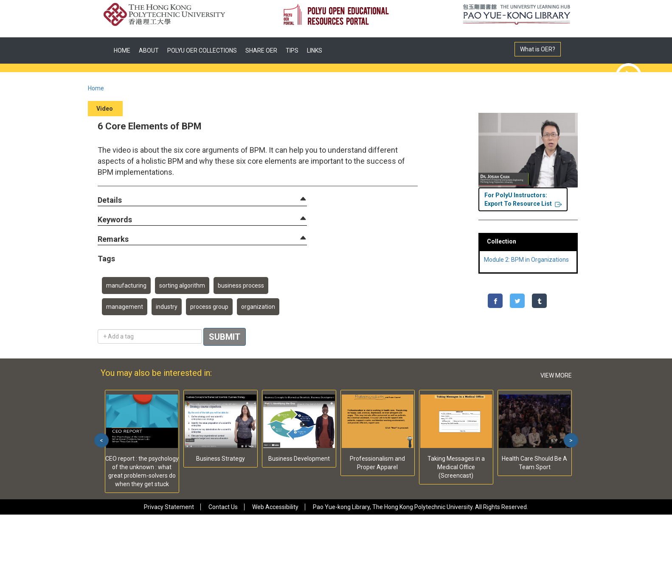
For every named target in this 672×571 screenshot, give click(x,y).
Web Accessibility (275, 507)
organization (258, 306)
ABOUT (149, 50)
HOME (122, 50)
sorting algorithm (182, 285)
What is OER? (537, 49)
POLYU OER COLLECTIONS (202, 50)
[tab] (202, 200)
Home (96, 88)
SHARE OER (261, 50)
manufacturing (126, 285)
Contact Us (223, 507)
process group (209, 306)
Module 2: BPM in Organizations (526, 259)
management (124, 306)
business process (241, 285)
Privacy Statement (169, 507)
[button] (110, 200)
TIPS (292, 50)
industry (166, 306)
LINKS (314, 50)
